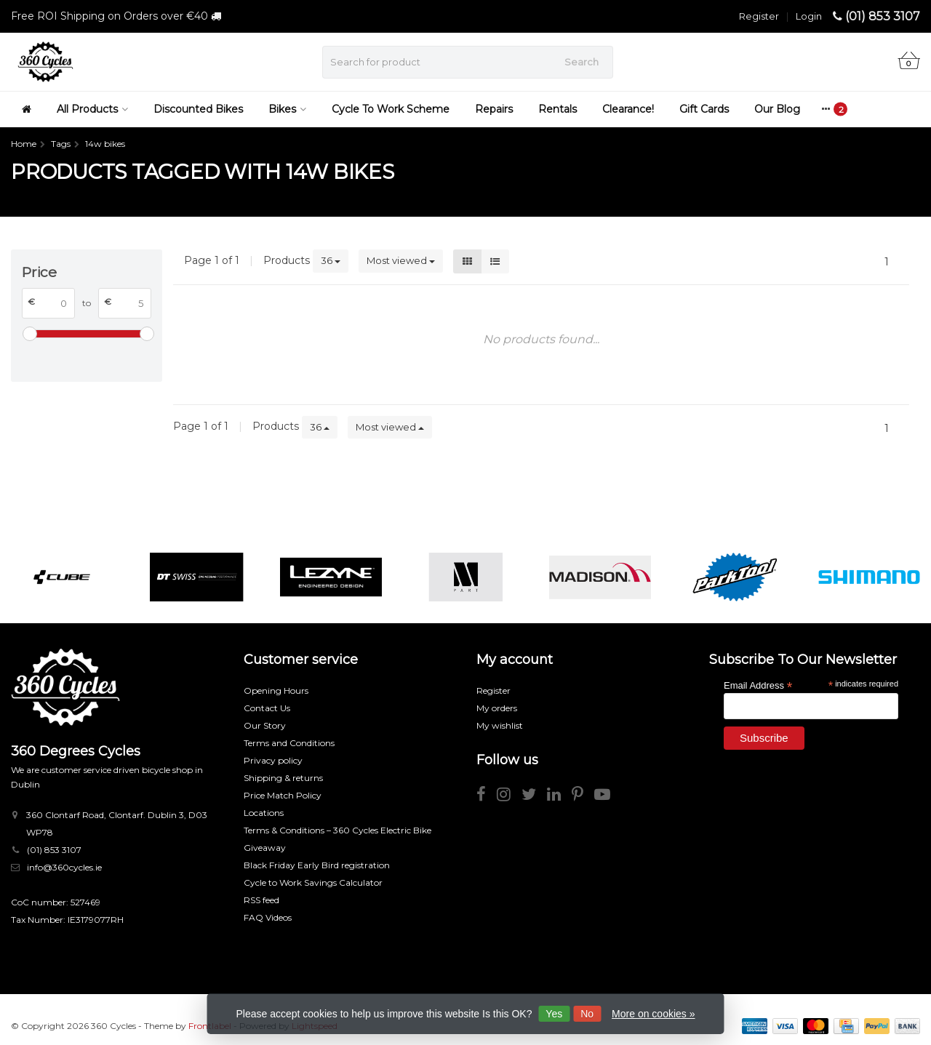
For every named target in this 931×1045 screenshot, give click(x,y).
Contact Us (267, 707)
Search (581, 62)
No (587, 1014)
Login (809, 16)
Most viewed (401, 260)
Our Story (265, 725)
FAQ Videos (268, 917)
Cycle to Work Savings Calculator (313, 882)
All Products (92, 109)
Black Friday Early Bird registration (317, 865)
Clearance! (628, 109)
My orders (496, 707)
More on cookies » (653, 1014)
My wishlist (499, 725)
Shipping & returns (283, 777)
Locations (264, 812)
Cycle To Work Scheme (390, 109)
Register (759, 16)
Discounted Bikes (198, 109)
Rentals (557, 109)
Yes (554, 1014)
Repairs (494, 109)
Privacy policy (273, 760)
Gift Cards (704, 109)
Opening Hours (276, 690)
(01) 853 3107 (882, 16)
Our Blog (777, 109)
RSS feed (261, 899)
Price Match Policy (282, 795)
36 (330, 260)
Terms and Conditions (289, 742)
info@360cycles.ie (64, 867)
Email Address (758, 685)
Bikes (287, 109)
